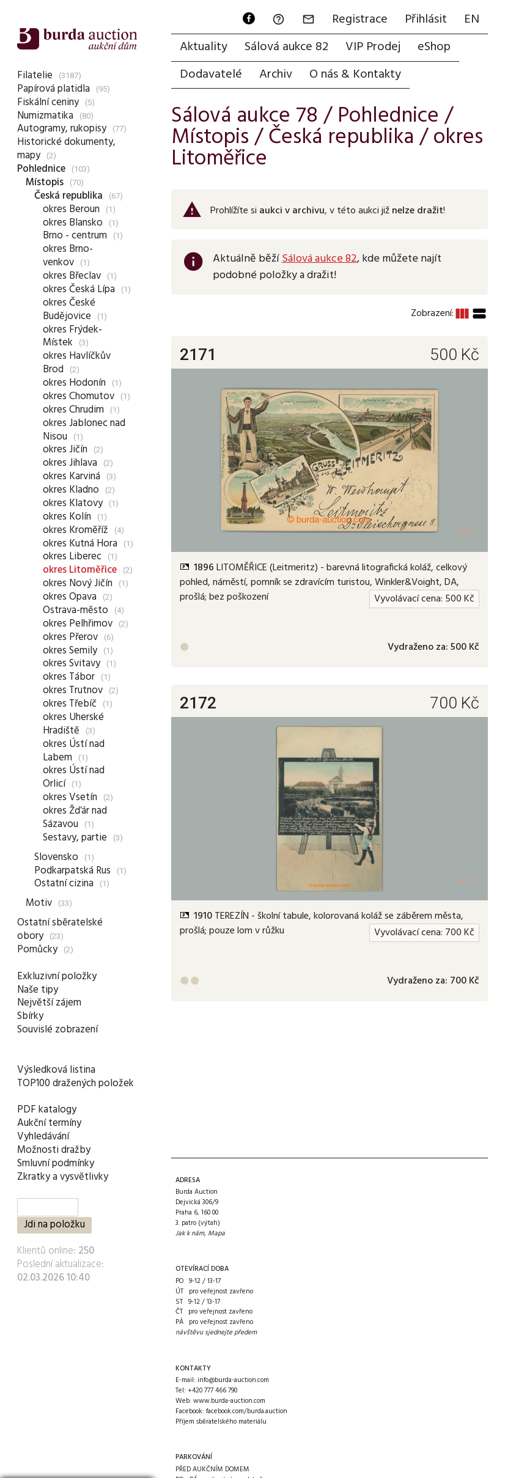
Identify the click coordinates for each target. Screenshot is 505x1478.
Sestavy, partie (75, 837)
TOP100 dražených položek (75, 1083)
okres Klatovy (73, 503)
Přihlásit (426, 19)
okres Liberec (72, 556)
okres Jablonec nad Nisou (84, 430)
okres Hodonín (74, 383)
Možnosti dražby (53, 1150)
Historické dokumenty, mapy (66, 149)
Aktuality (203, 47)
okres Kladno (71, 490)
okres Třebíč (70, 704)
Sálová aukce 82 (286, 47)
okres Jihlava (70, 463)
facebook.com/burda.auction (246, 1411)
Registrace (360, 19)
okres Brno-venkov (68, 256)
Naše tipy (37, 990)
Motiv (39, 903)
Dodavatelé (211, 74)
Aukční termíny (49, 1123)
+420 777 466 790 (212, 1390)
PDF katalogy (46, 1109)
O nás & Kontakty (355, 74)
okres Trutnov (73, 690)
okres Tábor (69, 677)
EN (471, 19)
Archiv (275, 74)
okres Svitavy (71, 663)
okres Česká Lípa (79, 289)
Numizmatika (45, 116)
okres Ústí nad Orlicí (74, 777)
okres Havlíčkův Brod (77, 363)
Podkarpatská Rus (72, 870)
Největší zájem (49, 1003)
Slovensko (56, 857)
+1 (465, 532)
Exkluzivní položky (57, 976)
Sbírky (30, 1016)
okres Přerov (70, 637)
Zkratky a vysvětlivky (62, 1177)
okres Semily (70, 650)
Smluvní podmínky (55, 1163)
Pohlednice (41, 169)
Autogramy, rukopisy (61, 128)
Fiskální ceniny (48, 102)
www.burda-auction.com (229, 1400)
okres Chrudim (73, 410)
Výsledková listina (56, 1070)
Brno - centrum (75, 235)
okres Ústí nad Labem (74, 751)
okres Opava (70, 597)
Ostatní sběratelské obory (60, 929)
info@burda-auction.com (233, 1380)
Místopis (45, 182)
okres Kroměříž (75, 530)
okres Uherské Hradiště (73, 724)
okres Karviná (71, 476)
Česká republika (68, 196)
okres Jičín (65, 449)
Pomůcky (37, 949)
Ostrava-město (75, 610)
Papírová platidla (53, 89)
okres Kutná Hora (80, 543)
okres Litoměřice (80, 570)
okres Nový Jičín (77, 583)
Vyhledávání (43, 1136)
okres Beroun (71, 209)
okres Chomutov (78, 396)
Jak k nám (189, 1233)
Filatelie (35, 75)
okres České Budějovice (69, 310)
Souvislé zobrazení (57, 1029)
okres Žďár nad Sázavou (75, 818)
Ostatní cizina (64, 883)
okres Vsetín (70, 797)
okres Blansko (73, 223)
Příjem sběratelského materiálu (221, 1421)
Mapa (216, 1233)
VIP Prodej (372, 47)
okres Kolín (67, 517)
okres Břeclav (72, 276)
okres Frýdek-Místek (72, 336)
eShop (434, 47)
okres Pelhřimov (77, 624)
